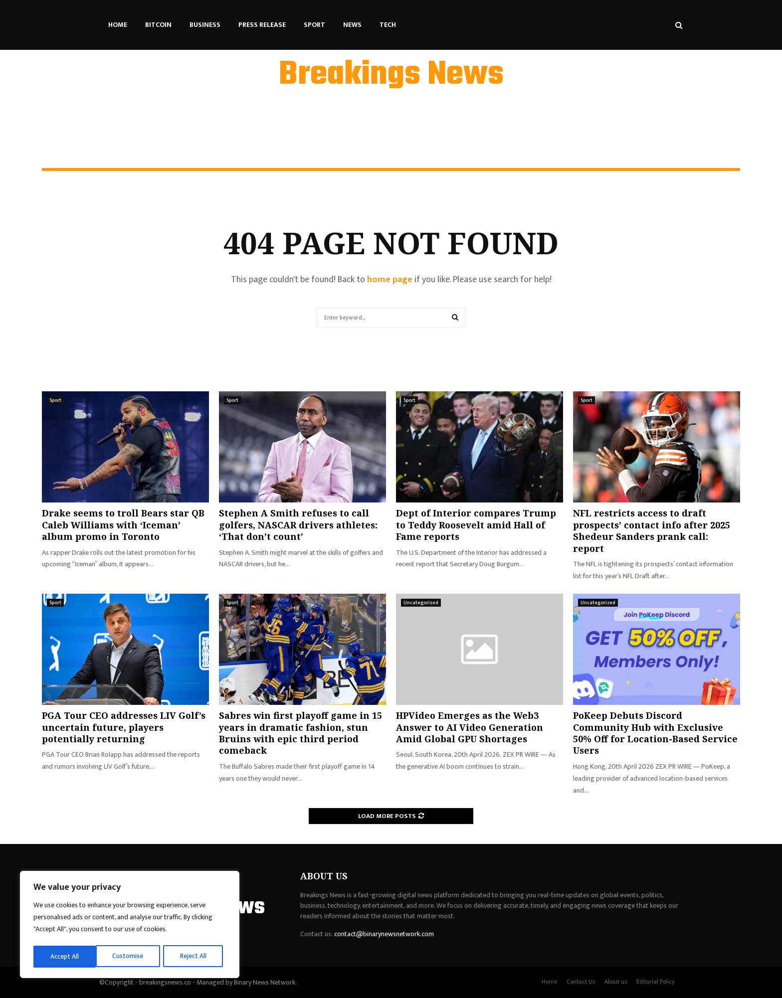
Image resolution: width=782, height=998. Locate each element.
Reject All (131, 956)
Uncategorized (420, 603)
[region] (129, 925)
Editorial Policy (655, 981)
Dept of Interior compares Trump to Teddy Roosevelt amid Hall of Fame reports (476, 524)
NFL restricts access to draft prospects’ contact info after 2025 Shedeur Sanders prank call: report (651, 530)
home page (389, 279)
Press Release (262, 24)
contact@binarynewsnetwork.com (384, 934)
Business (205, 24)
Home (117, 24)
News (352, 24)
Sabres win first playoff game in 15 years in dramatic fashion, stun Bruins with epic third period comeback (300, 732)
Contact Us (581, 981)
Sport (314, 24)
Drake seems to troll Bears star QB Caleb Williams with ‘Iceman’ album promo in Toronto (123, 524)
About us (615, 981)
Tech (388, 24)
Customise (65, 956)
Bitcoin (158, 24)
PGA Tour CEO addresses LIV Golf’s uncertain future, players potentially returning (123, 727)
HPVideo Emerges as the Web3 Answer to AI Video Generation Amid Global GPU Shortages (469, 727)
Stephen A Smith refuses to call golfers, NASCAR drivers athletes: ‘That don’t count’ (298, 524)
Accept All (195, 956)
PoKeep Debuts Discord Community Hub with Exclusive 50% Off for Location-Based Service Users (655, 732)
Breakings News (391, 75)
